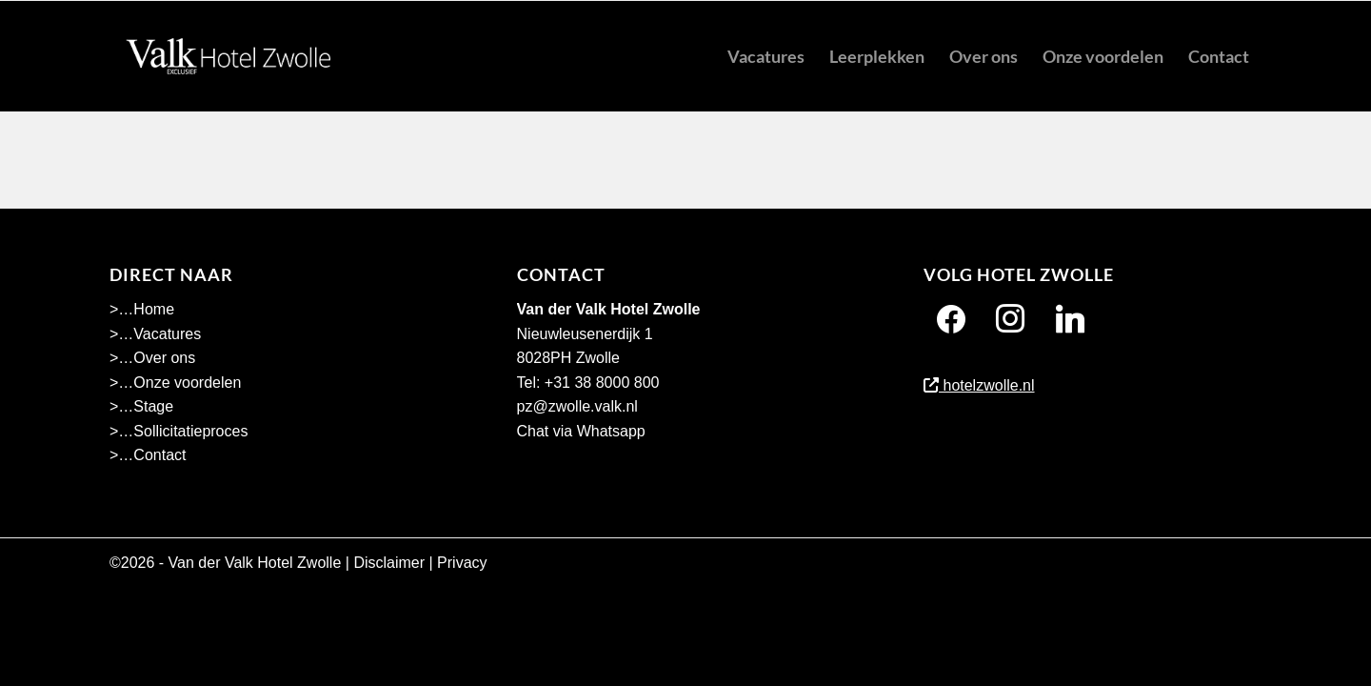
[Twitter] (1070, 319)
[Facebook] (951, 319)
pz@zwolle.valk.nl (577, 406)
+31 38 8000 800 (602, 382)
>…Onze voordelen (175, 382)
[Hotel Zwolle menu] (228, 56)
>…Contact (147, 455)
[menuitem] (766, 56)
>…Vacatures (155, 334)
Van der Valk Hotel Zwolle (255, 563)
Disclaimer (389, 563)
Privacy (462, 563)
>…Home (141, 309)
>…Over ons (152, 358)
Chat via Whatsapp (581, 431)
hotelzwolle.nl (979, 385)
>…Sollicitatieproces (178, 431)
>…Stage (141, 406)
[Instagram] (1010, 319)
